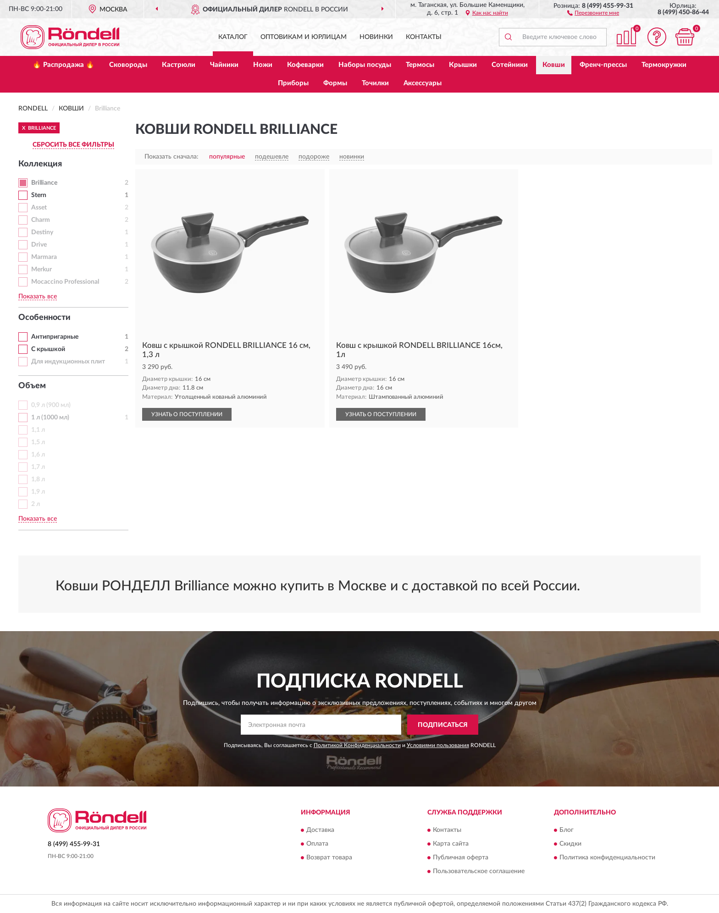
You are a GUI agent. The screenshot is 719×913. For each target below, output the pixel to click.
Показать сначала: (171, 157)
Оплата (317, 844)
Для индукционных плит (68, 361)
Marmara (44, 257)
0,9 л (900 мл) (51, 405)
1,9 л (38, 492)
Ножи (262, 64)
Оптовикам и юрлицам (303, 37)
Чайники (224, 64)
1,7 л (38, 467)
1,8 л (38, 479)
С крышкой (48, 349)
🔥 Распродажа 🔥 (63, 64)
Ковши (553, 64)
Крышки (463, 64)
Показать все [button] (37, 296)
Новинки (376, 37)
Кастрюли (178, 64)
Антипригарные (54, 337)
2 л (35, 504)
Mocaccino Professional (65, 282)
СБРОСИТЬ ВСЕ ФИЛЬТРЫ (73, 145)
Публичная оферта (460, 857)
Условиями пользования (438, 745)
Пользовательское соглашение (479, 871)
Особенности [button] (44, 318)
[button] (593, 12)
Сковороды (128, 64)
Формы (335, 83)
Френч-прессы (603, 64)
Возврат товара (329, 857)
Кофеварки (305, 64)
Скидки (570, 844)
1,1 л (38, 430)
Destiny (42, 232)
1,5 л (38, 442)
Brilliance (44, 183)
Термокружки (664, 64)
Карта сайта (451, 844)
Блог (566, 830)
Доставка (320, 830)
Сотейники (510, 64)
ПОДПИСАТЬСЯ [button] (443, 725)
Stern (38, 195)
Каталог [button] (233, 37)
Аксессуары (423, 83)
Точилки (375, 83)
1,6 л (38, 454)
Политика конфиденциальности (607, 857)
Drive (39, 245)
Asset (39, 207)
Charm (40, 220)
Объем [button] (32, 386)
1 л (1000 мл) (50, 417)
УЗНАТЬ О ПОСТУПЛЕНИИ (186, 414)
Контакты (424, 37)
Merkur (41, 269)
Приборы (293, 83)
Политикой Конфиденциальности (357, 745)
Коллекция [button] (40, 164)
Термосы (420, 64)
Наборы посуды (364, 64)
